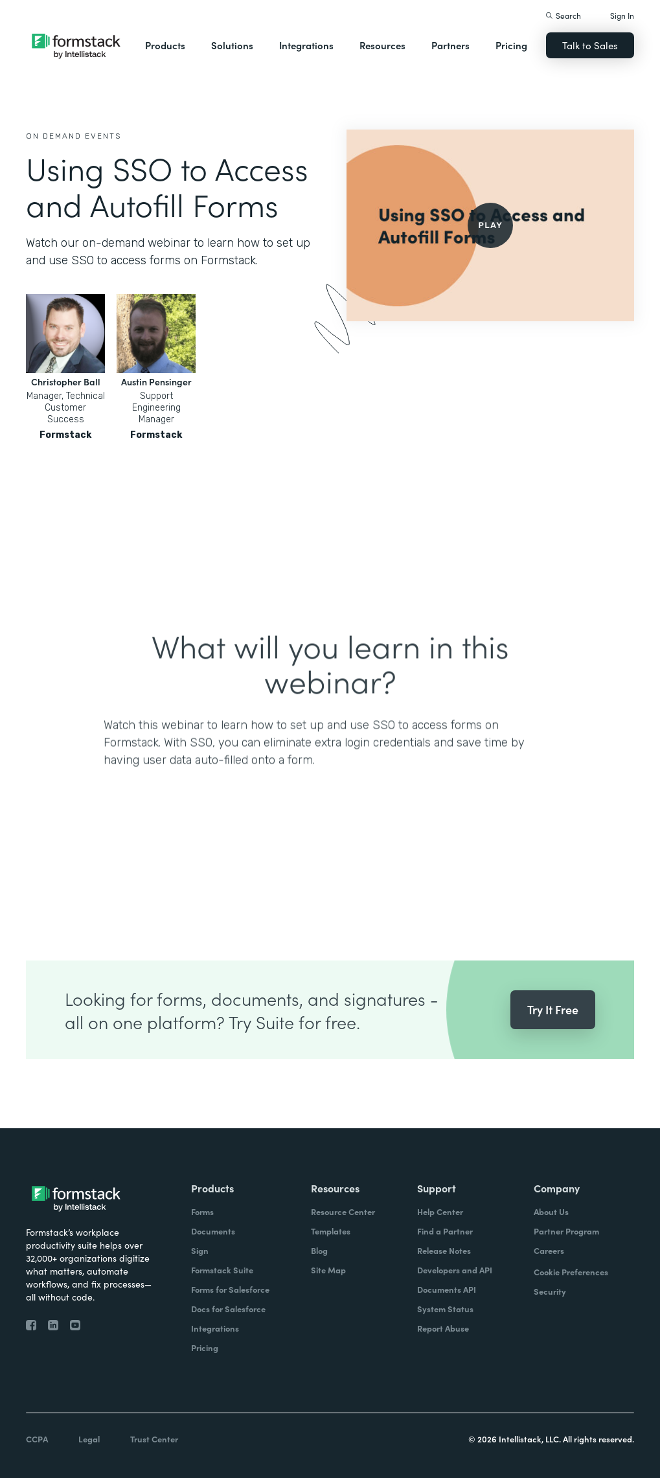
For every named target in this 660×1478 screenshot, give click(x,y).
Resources (382, 45)
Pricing (511, 45)
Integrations (306, 45)
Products (165, 45)
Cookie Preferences (571, 1272)
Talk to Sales (590, 45)
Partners (450, 45)
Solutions (232, 45)
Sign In (622, 15)
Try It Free (552, 1032)
